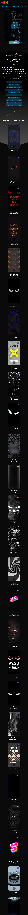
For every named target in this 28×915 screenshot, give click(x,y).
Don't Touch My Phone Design (14, 676)
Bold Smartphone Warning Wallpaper (14, 151)
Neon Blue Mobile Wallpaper (14, 800)
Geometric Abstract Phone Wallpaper (14, 336)
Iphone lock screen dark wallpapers (14, 89)
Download (14, 43)
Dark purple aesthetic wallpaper (14, 105)
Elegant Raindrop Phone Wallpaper (14, 398)
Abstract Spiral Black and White (14, 584)
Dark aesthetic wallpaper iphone (14, 87)
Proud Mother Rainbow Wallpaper (14, 614)
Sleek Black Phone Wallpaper (14, 491)
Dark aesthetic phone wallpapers (14, 82)
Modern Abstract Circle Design (14, 831)
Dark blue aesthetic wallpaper (14, 102)
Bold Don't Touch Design (14, 522)
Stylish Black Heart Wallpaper (14, 645)
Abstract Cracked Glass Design (14, 553)
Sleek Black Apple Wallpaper (14, 460)
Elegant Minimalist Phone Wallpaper (14, 182)
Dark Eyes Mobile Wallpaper (14, 707)
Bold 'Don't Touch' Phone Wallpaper (14, 213)
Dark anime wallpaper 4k (14, 97)
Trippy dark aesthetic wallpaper (14, 100)
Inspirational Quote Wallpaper (14, 244)
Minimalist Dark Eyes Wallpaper (14, 305)
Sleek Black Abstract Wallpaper (14, 738)
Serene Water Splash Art (14, 893)
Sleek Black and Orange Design (14, 274)
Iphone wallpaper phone (14, 92)
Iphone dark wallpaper (14, 84)
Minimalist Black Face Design (14, 429)
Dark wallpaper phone (19, 6)
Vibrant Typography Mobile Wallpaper (14, 862)
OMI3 (18, 55)
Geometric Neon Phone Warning (14, 769)
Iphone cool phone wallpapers (14, 95)
